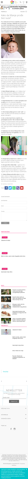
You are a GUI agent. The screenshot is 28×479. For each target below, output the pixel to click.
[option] (7, 381)
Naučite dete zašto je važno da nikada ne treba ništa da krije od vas (19, 298)
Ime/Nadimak (4, 200)
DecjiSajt (5, 371)
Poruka (2, 211)
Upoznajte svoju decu (6, 272)
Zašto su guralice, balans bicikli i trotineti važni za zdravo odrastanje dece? (19, 320)
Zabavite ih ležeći (5, 240)
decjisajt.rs (9, 463)
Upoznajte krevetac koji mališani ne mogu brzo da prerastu (19, 313)
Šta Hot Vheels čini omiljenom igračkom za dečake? (18, 357)
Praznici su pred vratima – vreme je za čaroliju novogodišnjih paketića (19, 291)
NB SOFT (17, 463)
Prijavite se (14, 401)
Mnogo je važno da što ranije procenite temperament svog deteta (19, 305)
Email (2, 205)
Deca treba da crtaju (17, 350)
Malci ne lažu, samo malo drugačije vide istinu (13, 256)
